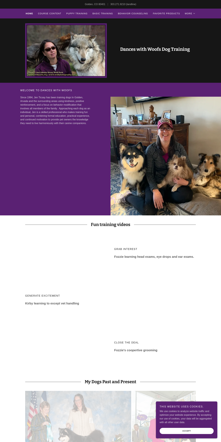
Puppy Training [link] (77, 13)
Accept (186, 431)
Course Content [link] (49, 13)
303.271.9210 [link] (117, 4)
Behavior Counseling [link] (133, 13)
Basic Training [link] (103, 13)
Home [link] (29, 13)
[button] (190, 13)
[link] (155, 50)
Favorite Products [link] (166, 13)
